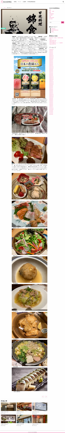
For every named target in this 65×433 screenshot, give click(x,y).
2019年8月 (51, 86)
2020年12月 (51, 76)
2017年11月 (51, 108)
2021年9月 (51, 69)
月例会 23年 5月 (35, 424)
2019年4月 (51, 90)
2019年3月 (51, 91)
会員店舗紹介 (51, 13)
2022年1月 (51, 65)
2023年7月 (51, 51)
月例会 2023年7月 (4, 424)
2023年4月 (51, 54)
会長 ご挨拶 (51, 11)
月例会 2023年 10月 (52, 40)
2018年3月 (51, 104)
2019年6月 (51, 89)
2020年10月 (51, 79)
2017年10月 (51, 109)
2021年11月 (51, 68)
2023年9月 (51, 50)
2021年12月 (51, 66)
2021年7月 (51, 71)
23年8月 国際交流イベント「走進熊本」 (56, 42)
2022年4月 (51, 63)
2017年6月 (51, 111)
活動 (50, 16)
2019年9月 (51, 85)
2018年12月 (51, 94)
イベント (19, 1)
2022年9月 (51, 59)
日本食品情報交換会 (31, 1)
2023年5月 (51, 53)
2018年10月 (51, 96)
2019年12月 (51, 81)
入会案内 (24, 1)
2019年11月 (51, 83)
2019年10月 (51, 84)
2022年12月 (51, 55)
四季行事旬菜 (51, 17)
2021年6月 (51, 73)
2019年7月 (51, 88)
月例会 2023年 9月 (52, 41)
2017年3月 (51, 114)
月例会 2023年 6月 (20, 424)
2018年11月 (51, 95)
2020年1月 (51, 80)
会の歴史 (50, 15)
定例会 (15, 1)
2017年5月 (51, 113)
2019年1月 (51, 93)
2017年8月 (51, 110)
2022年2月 (51, 64)
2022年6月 (51, 61)
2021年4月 (51, 75)
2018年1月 (51, 106)
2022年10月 (51, 58)
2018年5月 (51, 101)
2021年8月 (51, 70)
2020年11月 (51, 78)
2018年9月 (51, 98)
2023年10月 (51, 49)
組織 (50, 12)
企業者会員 (53, 28)
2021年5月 (51, 74)
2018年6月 (51, 100)
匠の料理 (50, 18)
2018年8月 (51, 99)
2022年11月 (51, 56)
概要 (50, 10)
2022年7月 (51, 60)
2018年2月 (51, 105)
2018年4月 (51, 103)
